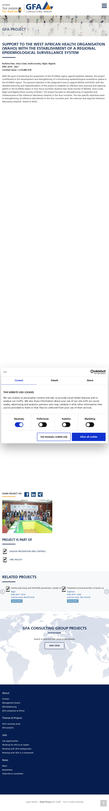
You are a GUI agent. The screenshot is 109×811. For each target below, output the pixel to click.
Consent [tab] (19, 380)
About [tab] (90, 380)
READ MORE (17, 601)
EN (53, 802)
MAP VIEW (54, 645)
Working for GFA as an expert (15, 745)
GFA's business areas (11, 724)
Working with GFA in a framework (17, 752)
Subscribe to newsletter (12, 773)
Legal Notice (32, 802)
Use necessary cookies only (53, 436)
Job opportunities (10, 741)
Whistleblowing (9, 707)
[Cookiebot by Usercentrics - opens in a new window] (93, 372)
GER (59, 802)
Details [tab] (54, 380)
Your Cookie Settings (73, 802)
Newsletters (7, 770)
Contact (5, 699)
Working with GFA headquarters (16, 749)
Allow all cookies (88, 436)
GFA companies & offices (13, 711)
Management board (11, 703)
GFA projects (8, 727)
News (4, 766)
